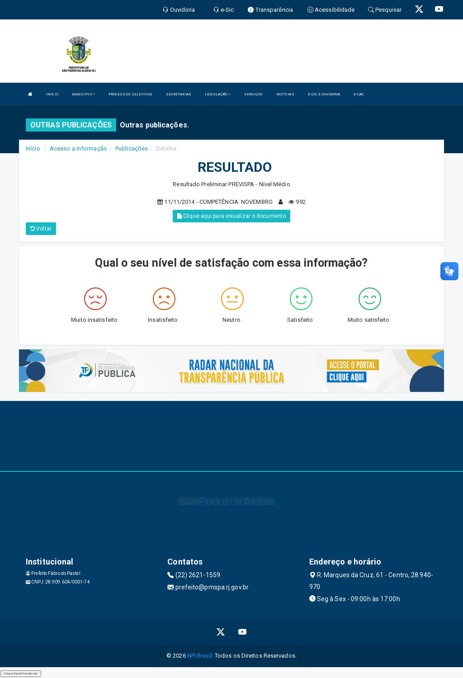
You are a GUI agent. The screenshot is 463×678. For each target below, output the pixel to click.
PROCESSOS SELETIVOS (130, 94)
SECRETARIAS (178, 94)
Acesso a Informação (78, 148)
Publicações (131, 148)
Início (33, 148)
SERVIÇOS (253, 94)
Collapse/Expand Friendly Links (21, 673)
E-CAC (359, 94)
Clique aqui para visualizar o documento (231, 216)
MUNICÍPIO (83, 94)
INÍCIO (52, 94)
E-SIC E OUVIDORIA (324, 94)
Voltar (41, 229)
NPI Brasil (199, 655)
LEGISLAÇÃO (218, 94)
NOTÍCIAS (285, 94)
